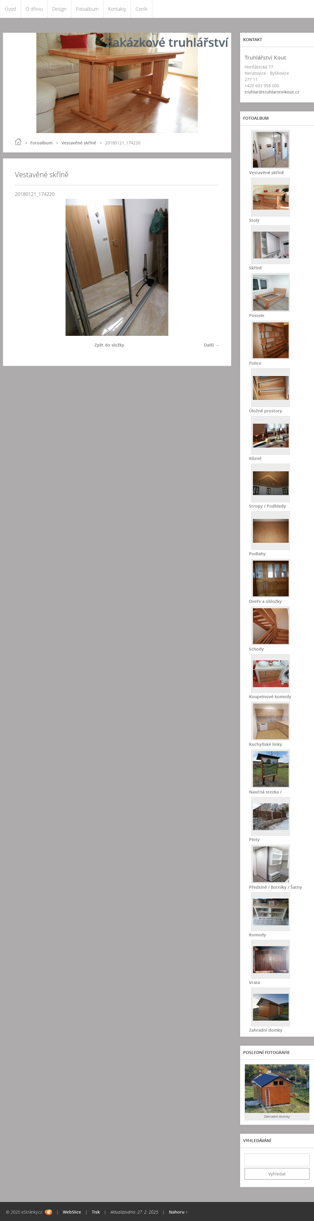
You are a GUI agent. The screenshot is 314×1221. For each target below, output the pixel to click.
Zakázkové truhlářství (167, 42)
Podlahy (257, 553)
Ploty (254, 839)
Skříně (255, 268)
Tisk (96, 1212)
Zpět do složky (109, 345)
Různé (255, 458)
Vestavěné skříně (78, 143)
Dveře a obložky (265, 601)
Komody (257, 935)
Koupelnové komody (270, 696)
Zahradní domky (265, 1030)
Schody (256, 649)
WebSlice (72, 1212)
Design (59, 9)
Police (255, 363)
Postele (256, 315)
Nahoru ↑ (178, 1212)
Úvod (10, 9)
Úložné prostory (265, 411)
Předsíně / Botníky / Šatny (275, 887)
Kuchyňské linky (265, 744)
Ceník (141, 9)
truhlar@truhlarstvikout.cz (272, 92)
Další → (211, 345)
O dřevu (34, 9)
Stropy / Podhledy (267, 506)
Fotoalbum (87, 9)
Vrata (254, 982)
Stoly (254, 220)
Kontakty (117, 9)
